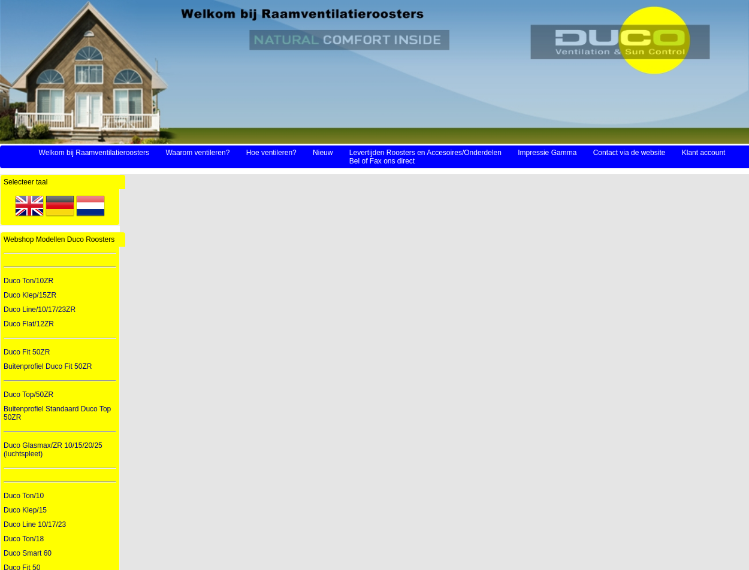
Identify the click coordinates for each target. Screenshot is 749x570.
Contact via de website (629, 152)
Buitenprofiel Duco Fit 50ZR (48, 366)
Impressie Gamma (547, 152)
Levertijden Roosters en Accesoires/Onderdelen (425, 152)
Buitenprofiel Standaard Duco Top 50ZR (57, 413)
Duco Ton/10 (24, 496)
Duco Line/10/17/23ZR (39, 309)
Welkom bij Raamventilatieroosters (94, 152)
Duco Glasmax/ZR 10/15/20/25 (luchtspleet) (53, 449)
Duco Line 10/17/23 (35, 524)
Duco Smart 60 (28, 553)
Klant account (704, 152)
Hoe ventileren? (271, 152)
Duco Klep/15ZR (30, 295)
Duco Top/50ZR (28, 394)
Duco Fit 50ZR (27, 352)
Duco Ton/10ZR (28, 281)
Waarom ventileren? (197, 152)
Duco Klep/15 (25, 510)
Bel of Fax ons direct (382, 161)
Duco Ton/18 (24, 539)
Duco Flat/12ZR (29, 324)
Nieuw (323, 152)
